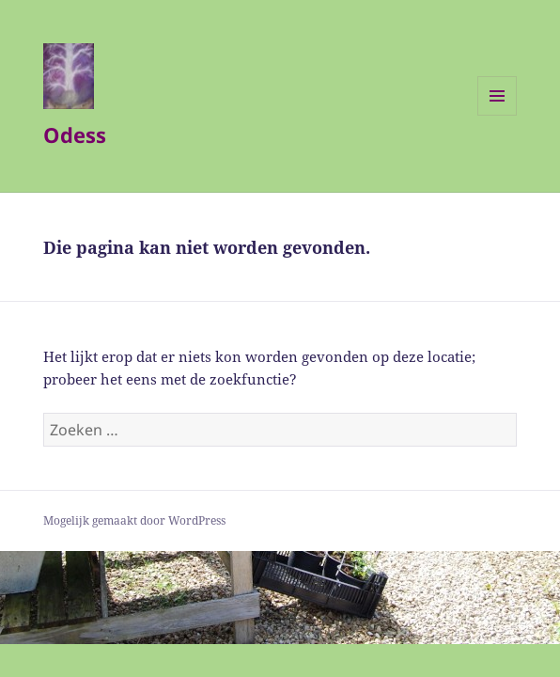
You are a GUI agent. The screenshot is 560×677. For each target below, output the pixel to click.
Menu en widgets (497, 115)
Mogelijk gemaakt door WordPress (134, 520)
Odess (74, 134)
